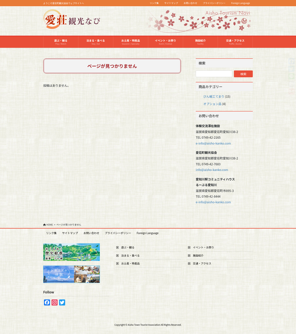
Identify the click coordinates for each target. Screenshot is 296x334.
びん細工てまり (213, 96)
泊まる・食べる (128, 255)
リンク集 (154, 3)
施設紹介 (196, 255)
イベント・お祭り (201, 247)
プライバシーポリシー (214, 3)
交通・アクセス (199, 263)
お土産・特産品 (128, 263)
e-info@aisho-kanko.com (213, 143)
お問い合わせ (190, 3)
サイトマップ (171, 3)
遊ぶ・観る (125, 247)
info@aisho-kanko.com (212, 169)
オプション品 (212, 103)
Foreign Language (240, 3)
